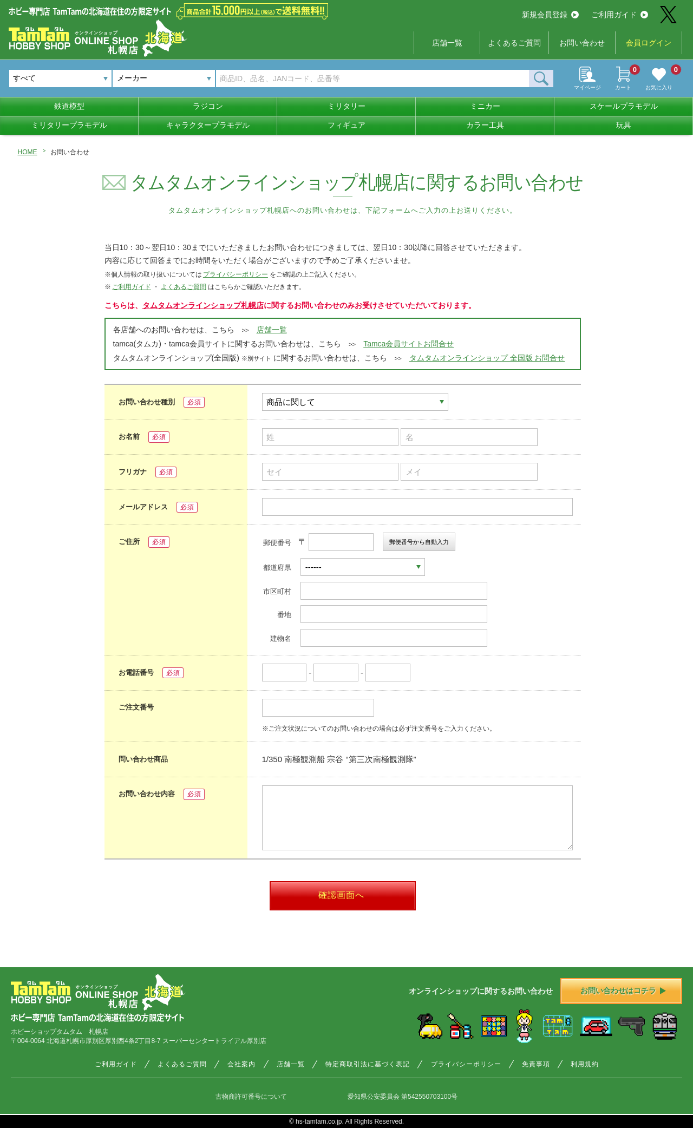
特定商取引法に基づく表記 (367, 1064)
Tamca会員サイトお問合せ (408, 343)
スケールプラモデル (624, 106)
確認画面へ (341, 895)
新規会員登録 (550, 14)
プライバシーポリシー (235, 274)
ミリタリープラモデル (69, 125)
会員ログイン (648, 42)
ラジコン (208, 106)
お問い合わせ (582, 42)
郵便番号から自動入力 (419, 542)
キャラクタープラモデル (208, 125)
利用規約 (585, 1064)
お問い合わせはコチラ (623, 990)
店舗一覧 (447, 42)
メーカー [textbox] (132, 78)
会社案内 (241, 1064)
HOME (27, 152)
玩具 (623, 125)
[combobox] (164, 78)
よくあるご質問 (514, 42)
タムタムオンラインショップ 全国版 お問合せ (487, 357)
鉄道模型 (69, 106)
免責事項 (536, 1064)
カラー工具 (485, 125)
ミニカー (485, 106)
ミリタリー (346, 106)
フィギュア (346, 125)
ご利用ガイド (619, 14)
